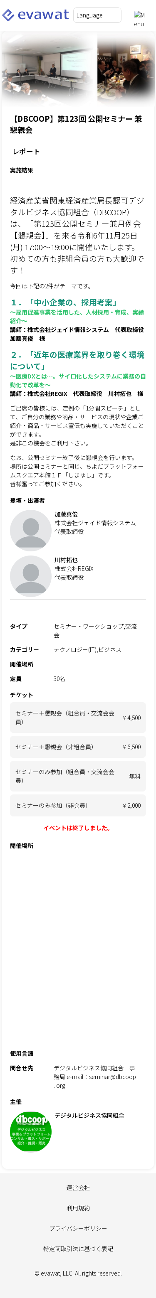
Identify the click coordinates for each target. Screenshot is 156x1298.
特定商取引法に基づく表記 (78, 1248)
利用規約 (78, 1208)
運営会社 (78, 1187)
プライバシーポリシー (78, 1228)
